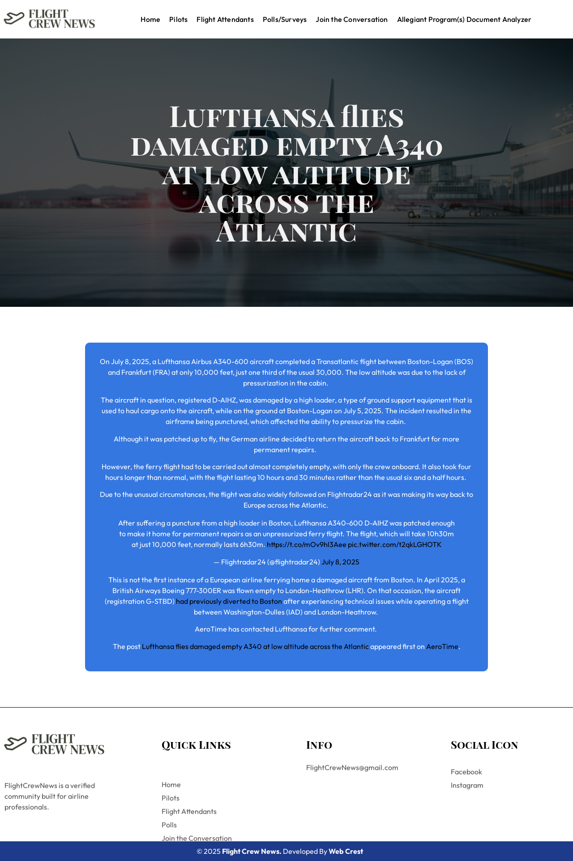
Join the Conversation (352, 19)
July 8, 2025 (340, 561)
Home (150, 19)
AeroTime (442, 646)
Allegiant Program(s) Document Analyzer (464, 19)
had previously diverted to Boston (229, 601)
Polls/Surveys (285, 19)
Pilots (178, 19)
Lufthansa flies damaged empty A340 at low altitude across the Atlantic (255, 646)
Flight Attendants (225, 19)
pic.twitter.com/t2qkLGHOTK (395, 544)
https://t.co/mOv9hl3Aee (306, 544)
